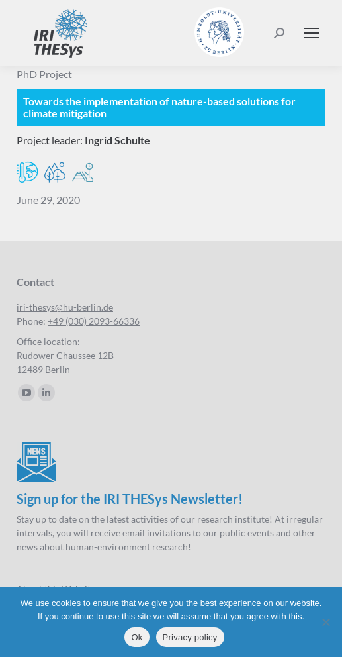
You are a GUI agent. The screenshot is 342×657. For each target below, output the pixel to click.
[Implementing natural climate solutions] (171, 107)
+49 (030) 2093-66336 (94, 321)
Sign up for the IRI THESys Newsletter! (130, 499)
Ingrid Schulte (117, 140)
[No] (325, 622)
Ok (136, 637)
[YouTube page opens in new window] (26, 392)
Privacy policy (190, 637)
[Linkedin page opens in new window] (46, 392)
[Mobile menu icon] (311, 33)
